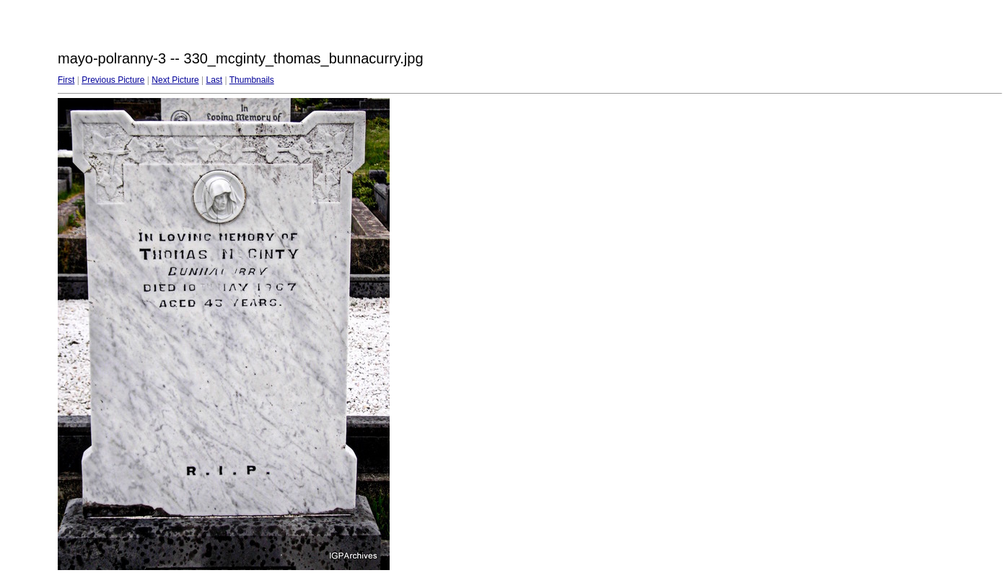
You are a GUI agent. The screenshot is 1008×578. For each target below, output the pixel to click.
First (66, 80)
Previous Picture (113, 80)
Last (214, 80)
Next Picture (175, 80)
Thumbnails (251, 80)
